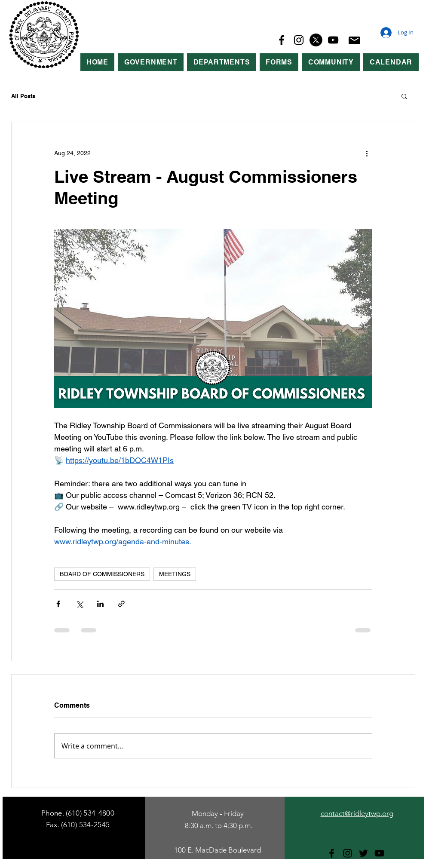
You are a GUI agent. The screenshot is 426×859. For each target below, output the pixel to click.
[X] (316, 40)
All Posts (23, 95)
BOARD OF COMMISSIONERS (102, 574)
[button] (151, 62)
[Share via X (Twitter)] (79, 604)
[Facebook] (281, 40)
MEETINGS (174, 574)
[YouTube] (333, 40)
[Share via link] (121, 604)
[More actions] (367, 153)
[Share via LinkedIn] (100, 604)
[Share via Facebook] (58, 604)
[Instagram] (298, 40)
